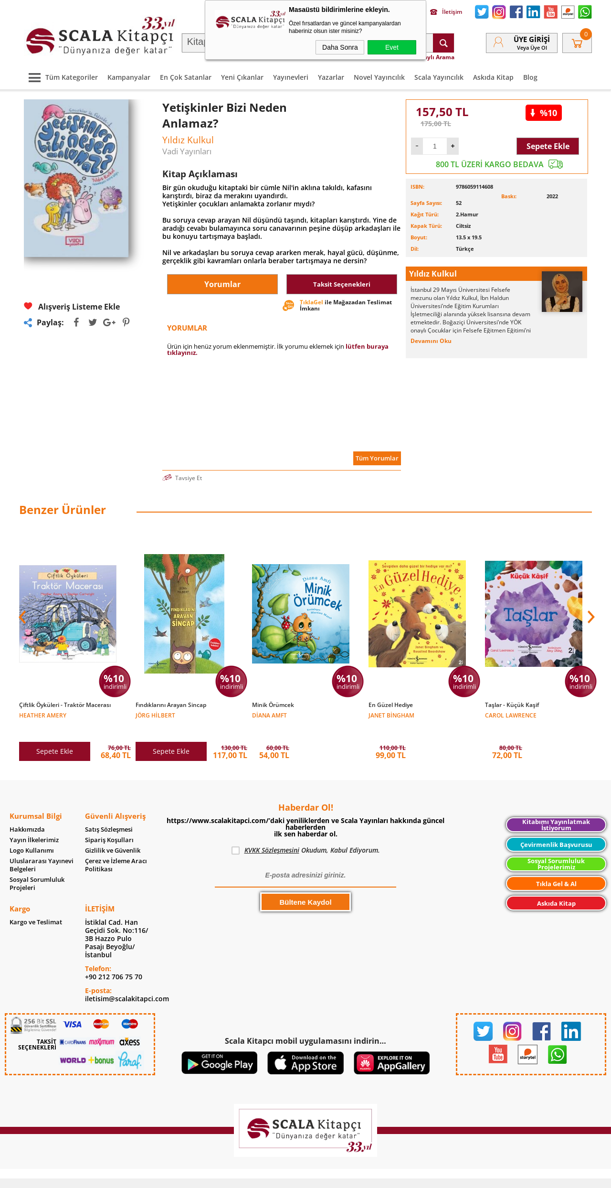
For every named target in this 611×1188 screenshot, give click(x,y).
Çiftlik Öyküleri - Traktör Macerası (65, 705)
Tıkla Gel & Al (556, 869)
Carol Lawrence (511, 714)
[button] (590, 611)
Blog (530, 77)
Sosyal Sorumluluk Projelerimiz (556, 849)
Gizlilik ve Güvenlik (112, 836)
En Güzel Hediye (391, 705)
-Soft (255, 1176)
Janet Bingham (391, 714)
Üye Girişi (532, 39)
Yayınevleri (290, 77)
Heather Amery (42, 714)
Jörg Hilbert (155, 714)
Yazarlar (331, 77)
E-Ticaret (276, 1176)
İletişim (446, 12)
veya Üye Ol (532, 47)
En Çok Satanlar (185, 77)
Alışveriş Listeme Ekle (72, 306)
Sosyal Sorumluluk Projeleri (37, 869)
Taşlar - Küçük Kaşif (512, 705)
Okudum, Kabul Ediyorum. (306, 836)
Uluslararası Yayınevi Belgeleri (42, 851)
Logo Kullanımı (32, 836)
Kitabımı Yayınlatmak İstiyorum (556, 810)
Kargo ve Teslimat (36, 908)
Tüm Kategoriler (61, 77)
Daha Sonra (340, 47)
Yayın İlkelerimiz (34, 826)
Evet (392, 47)
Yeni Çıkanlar (242, 77)
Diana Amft (269, 714)
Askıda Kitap (493, 77)
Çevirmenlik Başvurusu (556, 830)
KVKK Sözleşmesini (271, 835)
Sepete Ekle (548, 146)
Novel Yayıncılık (379, 77)
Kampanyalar (128, 77)
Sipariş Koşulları (109, 826)
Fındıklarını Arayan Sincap (171, 705)
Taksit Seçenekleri (341, 284)
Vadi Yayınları (186, 151)
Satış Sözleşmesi (109, 815)
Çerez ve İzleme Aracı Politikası (116, 851)
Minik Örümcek (273, 705)
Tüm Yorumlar (377, 458)
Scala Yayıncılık (439, 77)
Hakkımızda (27, 815)
